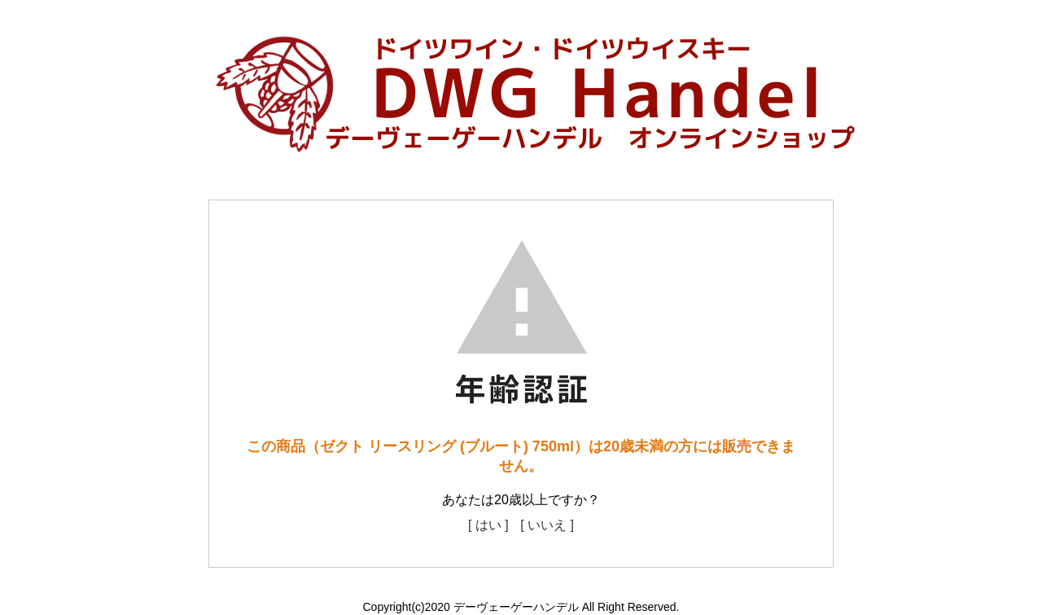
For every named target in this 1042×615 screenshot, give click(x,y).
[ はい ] (488, 525)
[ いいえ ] (547, 525)
